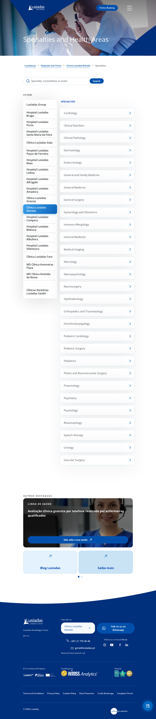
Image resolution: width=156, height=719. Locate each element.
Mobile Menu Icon (130, 8)
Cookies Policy (69, 693)
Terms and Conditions (33, 693)
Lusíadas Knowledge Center (35, 630)
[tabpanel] (78, 536)
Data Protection (86, 693)
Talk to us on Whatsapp (118, 628)
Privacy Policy (53, 693)
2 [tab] (81, 577)
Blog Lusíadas (50, 568)
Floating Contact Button (148, 706)
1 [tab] (78, 577)
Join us (26, 635)
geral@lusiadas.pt (85, 648)
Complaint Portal (125, 693)
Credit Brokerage (106, 693)
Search (96, 81)
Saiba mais (106, 568)
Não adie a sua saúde (75, 539)
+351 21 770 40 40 (80, 641)
